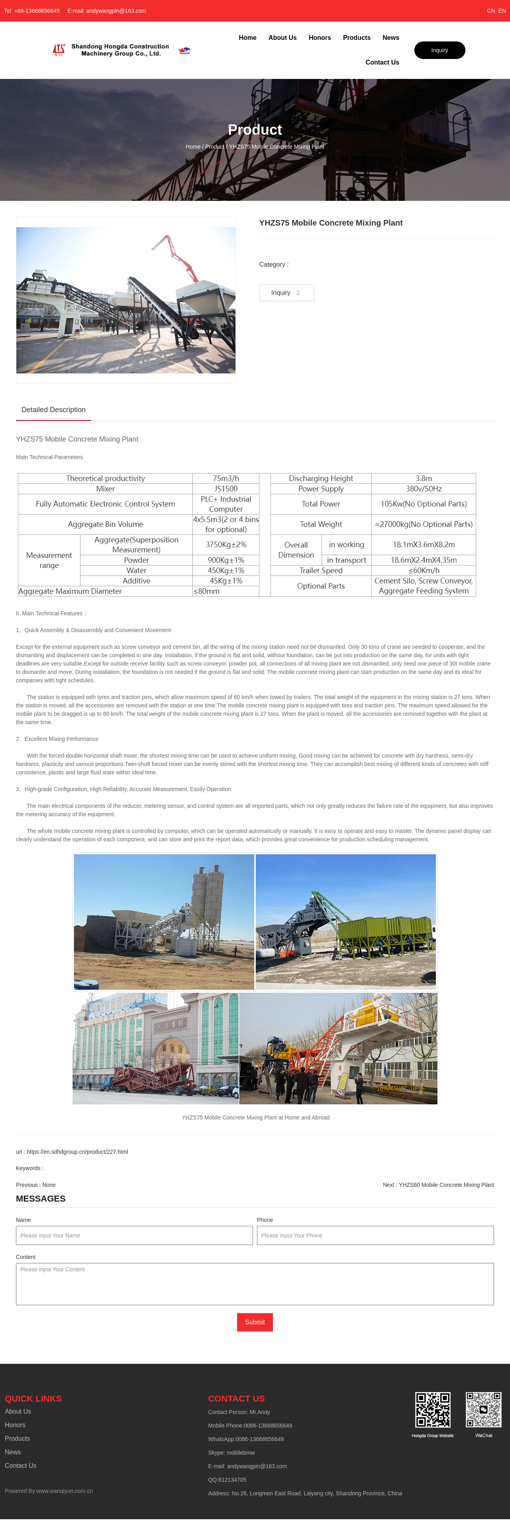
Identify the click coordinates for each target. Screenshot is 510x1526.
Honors (320, 37)
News (390, 37)
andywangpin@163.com (256, 1470)
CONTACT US (236, 1402)
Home (247, 37)
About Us (283, 37)
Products (357, 37)
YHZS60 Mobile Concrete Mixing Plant (446, 1185)
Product (214, 146)
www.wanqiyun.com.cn (63, 1494)
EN (502, 11)
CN (491, 11)
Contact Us (382, 62)
